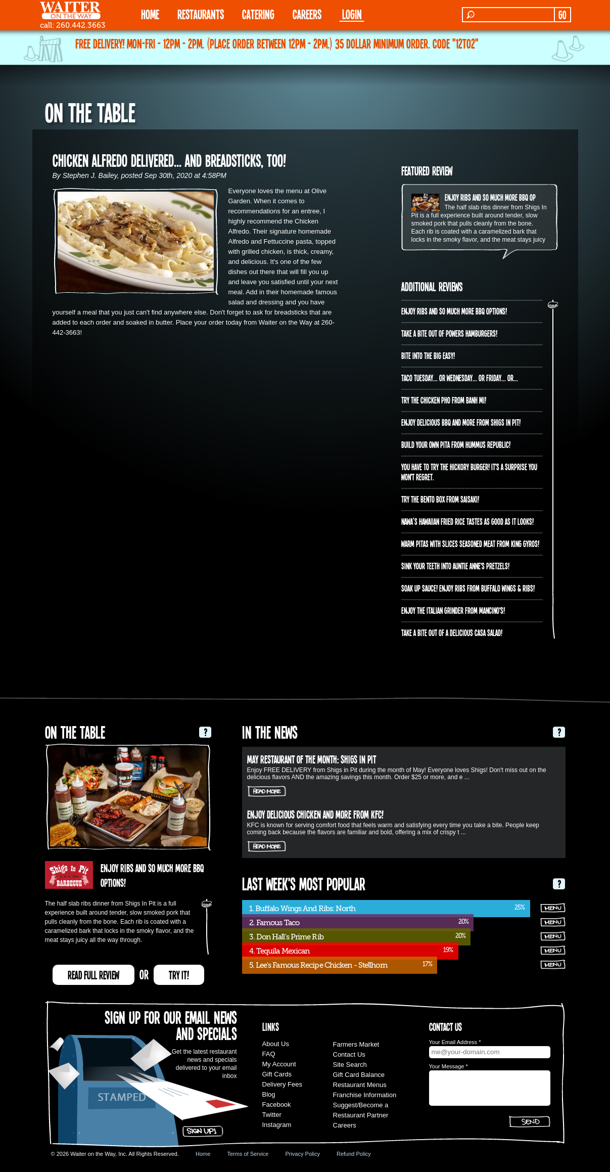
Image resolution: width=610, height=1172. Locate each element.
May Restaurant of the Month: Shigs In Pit (311, 759)
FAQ (268, 1054)
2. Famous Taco (274, 922)
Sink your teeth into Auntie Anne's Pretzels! (455, 565)
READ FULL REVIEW (93, 974)
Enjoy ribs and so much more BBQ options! (497, 197)
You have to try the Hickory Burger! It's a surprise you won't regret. (469, 471)
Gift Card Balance (359, 1074)
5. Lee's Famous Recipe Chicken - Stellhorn (318, 965)
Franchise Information (365, 1095)
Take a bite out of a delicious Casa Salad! (451, 632)
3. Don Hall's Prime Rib (286, 936)
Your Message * (448, 1066)
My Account (279, 1064)
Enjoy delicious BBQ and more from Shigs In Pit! (461, 422)
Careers (307, 14)
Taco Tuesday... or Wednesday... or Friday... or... (459, 377)
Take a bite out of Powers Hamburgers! (449, 333)
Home (203, 1154)
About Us (275, 1044)
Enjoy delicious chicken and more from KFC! (315, 814)
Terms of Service (247, 1154)
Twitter (271, 1114)
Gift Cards (277, 1074)
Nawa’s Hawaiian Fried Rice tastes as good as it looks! (467, 521)
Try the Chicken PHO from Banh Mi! (443, 399)
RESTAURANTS (200, 14)
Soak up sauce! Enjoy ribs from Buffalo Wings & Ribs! (468, 588)
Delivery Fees (282, 1084)
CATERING (258, 14)
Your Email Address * (455, 1042)
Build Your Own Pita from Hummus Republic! (455, 444)
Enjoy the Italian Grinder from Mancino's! (453, 610)
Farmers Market (356, 1044)
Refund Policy (354, 1154)
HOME (150, 14)
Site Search (350, 1064)
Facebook (276, 1104)
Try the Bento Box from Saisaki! (440, 499)
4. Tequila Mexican (279, 951)
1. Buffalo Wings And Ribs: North (302, 908)
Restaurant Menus (360, 1085)
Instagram (277, 1125)
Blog (268, 1094)
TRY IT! (179, 974)
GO (562, 14)
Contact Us (349, 1054)
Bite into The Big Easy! (428, 355)
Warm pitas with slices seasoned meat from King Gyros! (470, 543)
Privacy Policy (302, 1154)
